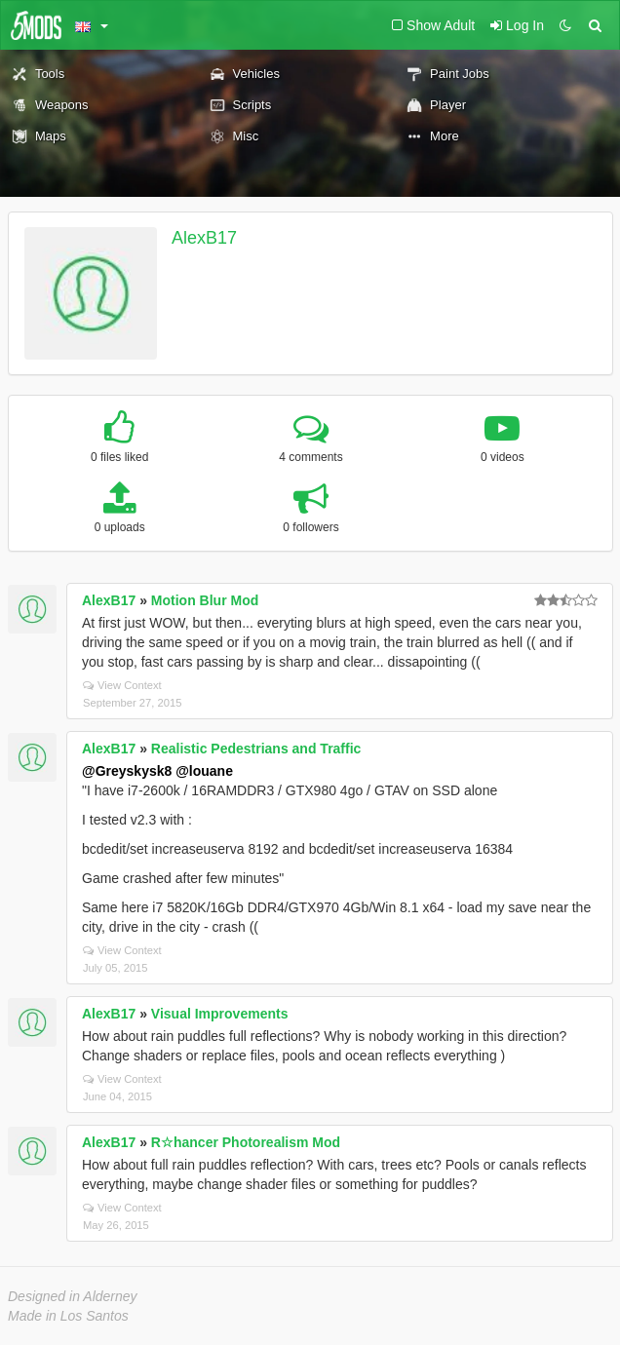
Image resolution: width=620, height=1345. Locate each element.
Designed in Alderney (72, 1296)
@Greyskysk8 (127, 771)
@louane (204, 771)
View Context (122, 685)
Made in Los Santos (68, 1316)
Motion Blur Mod (204, 600)
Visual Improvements (220, 1013)
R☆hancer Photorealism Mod (245, 1142)
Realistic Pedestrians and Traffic (256, 748)
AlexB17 (204, 238)
